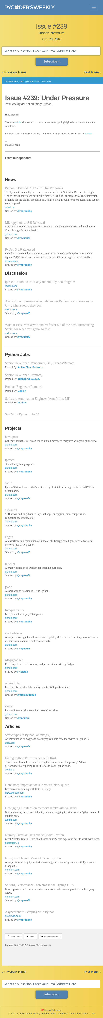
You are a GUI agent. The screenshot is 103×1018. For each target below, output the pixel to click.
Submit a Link (88, 1013)
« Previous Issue (14, 72)
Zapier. (21, 390)
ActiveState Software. (30, 367)
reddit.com (11, 285)
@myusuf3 (23, 237)
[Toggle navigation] (93, 7)
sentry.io (9, 769)
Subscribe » (52, 61)
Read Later (16, 937)
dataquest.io (12, 842)
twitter (88, 133)
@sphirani (23, 717)
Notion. (22, 402)
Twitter (45, 1013)
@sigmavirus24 (26, 694)
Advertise (75, 1013)
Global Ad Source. (28, 378)
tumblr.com (11, 819)
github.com (11, 234)
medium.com (12, 869)
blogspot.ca (11, 261)
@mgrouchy (24, 210)
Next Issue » (92, 72)
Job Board (63, 1013)
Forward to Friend (52, 937)
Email (53, 1013)
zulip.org (10, 742)
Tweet (32, 937)
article (17, 122)
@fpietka (22, 671)
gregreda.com (13, 915)
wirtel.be (9, 207)
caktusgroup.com (14, 792)
